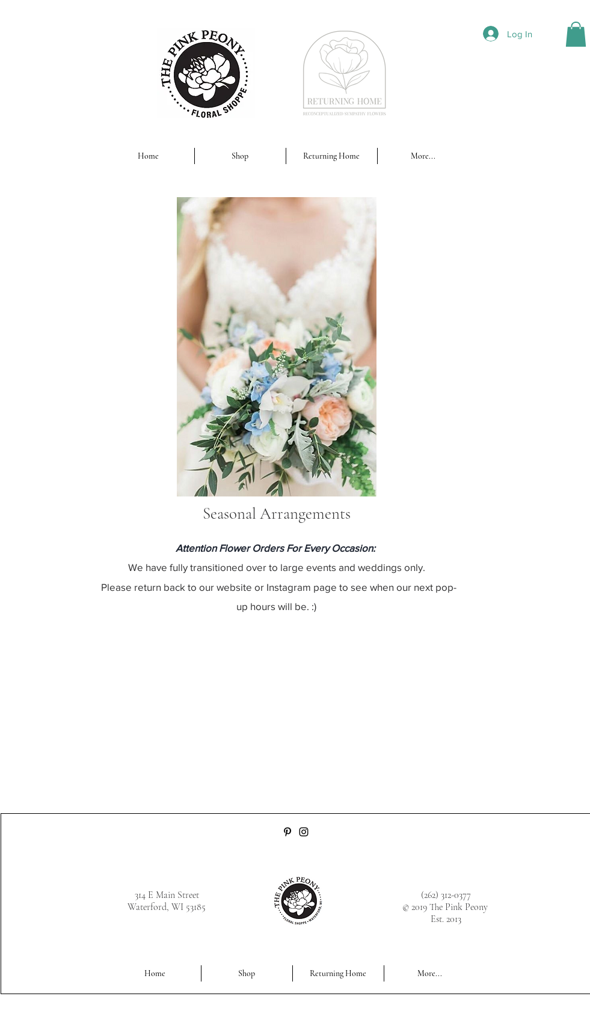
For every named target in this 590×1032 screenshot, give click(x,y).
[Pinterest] (287, 832)
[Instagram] (304, 832)
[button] (575, 34)
